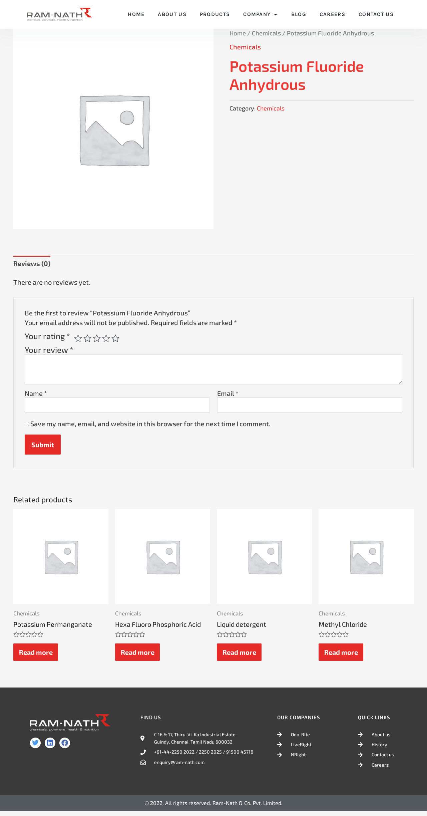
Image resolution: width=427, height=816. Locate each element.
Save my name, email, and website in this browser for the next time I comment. (150, 425)
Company (260, 14)
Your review (49, 349)
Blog (298, 14)
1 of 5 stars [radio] (78, 338)
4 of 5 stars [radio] (106, 338)
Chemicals (266, 33)
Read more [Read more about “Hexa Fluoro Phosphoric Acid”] (138, 655)
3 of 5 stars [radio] (97, 338)
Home (136, 14)
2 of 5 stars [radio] (87, 338)
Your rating (47, 336)
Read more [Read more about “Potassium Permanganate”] (37, 655)
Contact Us (376, 14)
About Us (172, 14)
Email (228, 393)
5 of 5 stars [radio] (115, 338)
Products (215, 14)
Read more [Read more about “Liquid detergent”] (240, 655)
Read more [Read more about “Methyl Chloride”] (342, 655)
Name (36, 393)
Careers (332, 14)
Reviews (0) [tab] (31, 263)
